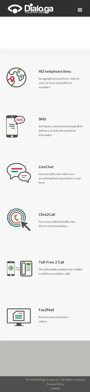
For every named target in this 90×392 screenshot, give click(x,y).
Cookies (55, 388)
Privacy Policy (55, 384)
